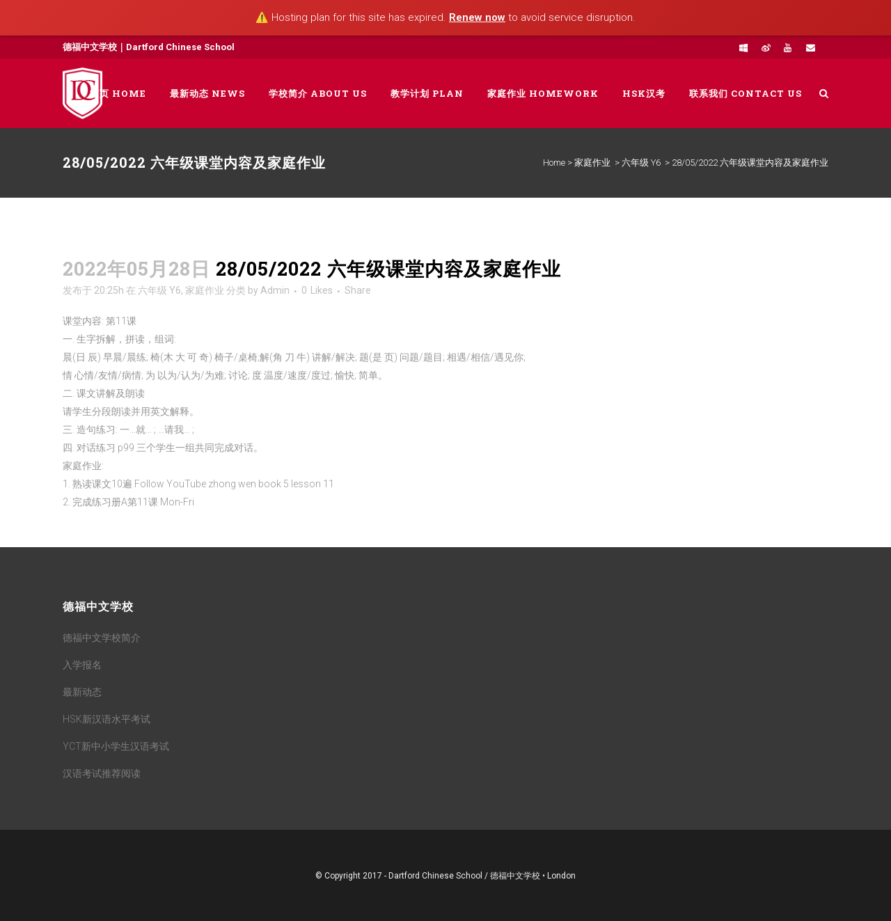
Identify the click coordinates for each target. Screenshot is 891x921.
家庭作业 (592, 162)
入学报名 (82, 664)
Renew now (477, 17)
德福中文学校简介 (102, 637)
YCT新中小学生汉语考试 (116, 746)
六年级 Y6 (641, 162)
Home (554, 162)
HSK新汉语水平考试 (106, 719)
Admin (275, 290)
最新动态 (82, 692)
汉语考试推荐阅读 (102, 773)
